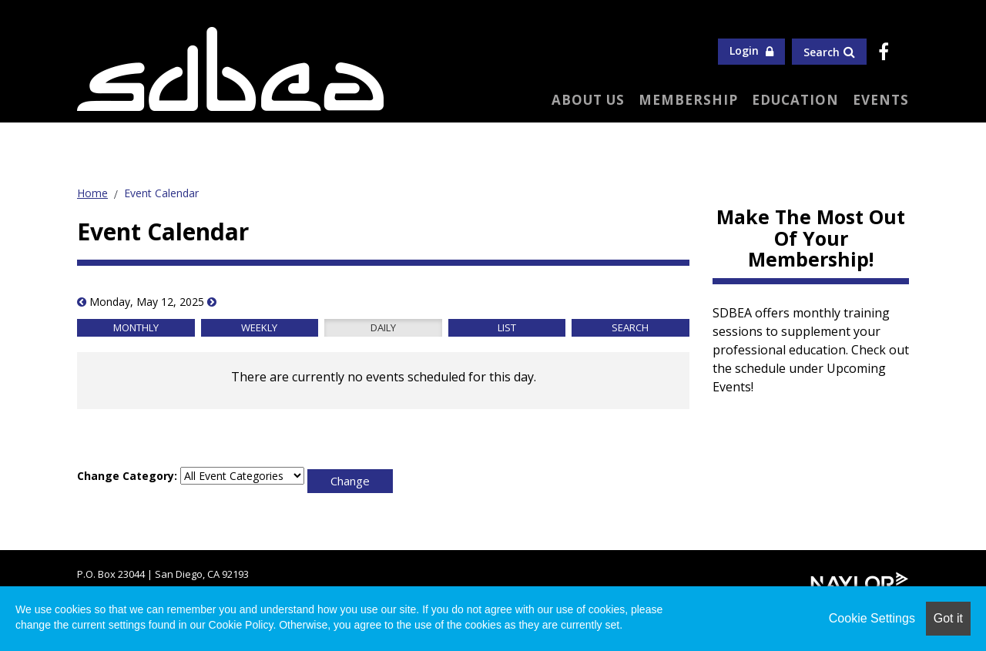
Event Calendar (161, 193)
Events (881, 100)
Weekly (259, 327)
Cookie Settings (872, 618)
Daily (383, 327)
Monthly (136, 327)
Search (829, 52)
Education (795, 100)
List (507, 327)
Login (751, 50)
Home (92, 193)
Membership (688, 100)
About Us (588, 100)
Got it (948, 618)
